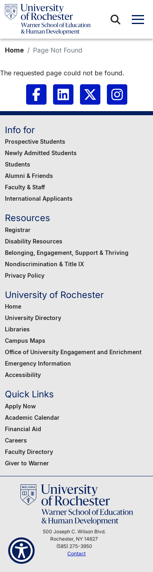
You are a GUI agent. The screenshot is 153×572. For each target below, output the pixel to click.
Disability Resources (33, 241)
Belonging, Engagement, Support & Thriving (67, 252)
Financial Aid (23, 428)
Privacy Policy (24, 275)
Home (14, 50)
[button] (115, 19)
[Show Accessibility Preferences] (21, 550)
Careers (16, 440)
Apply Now (20, 406)
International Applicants (39, 198)
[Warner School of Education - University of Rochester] (48, 19)
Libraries (17, 329)
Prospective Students (35, 141)
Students (17, 164)
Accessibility (23, 374)
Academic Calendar (32, 417)
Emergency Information (38, 363)
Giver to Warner (27, 463)
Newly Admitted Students (41, 152)
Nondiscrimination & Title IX (44, 264)
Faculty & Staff (25, 187)
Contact (76, 553)
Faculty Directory (29, 451)
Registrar (18, 229)
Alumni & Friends (29, 175)
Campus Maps (25, 340)
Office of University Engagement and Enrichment (73, 351)
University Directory (33, 317)
